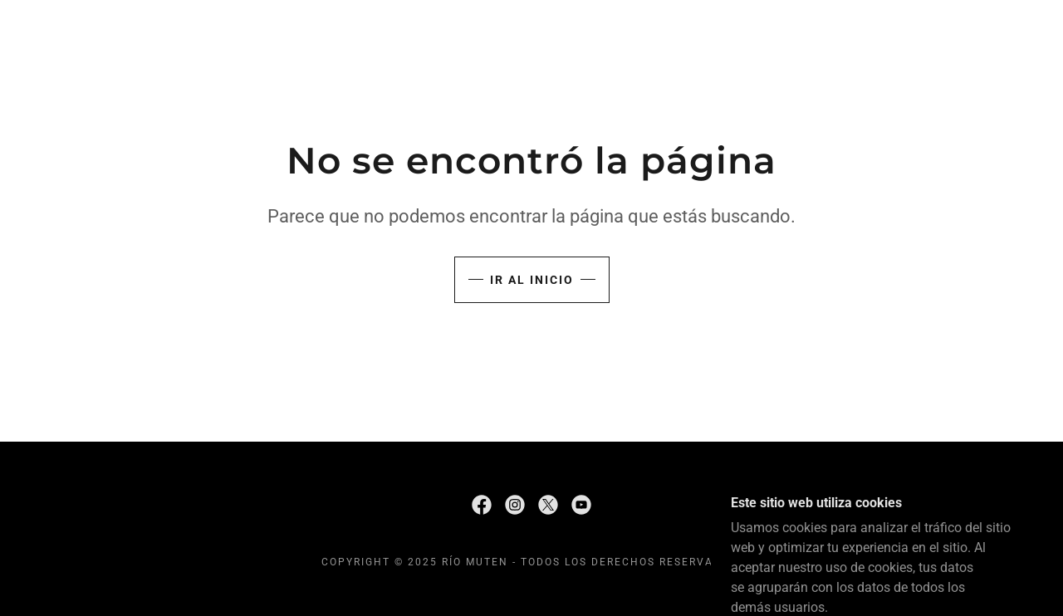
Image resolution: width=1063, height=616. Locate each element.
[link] (481, 504)
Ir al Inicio (532, 279)
